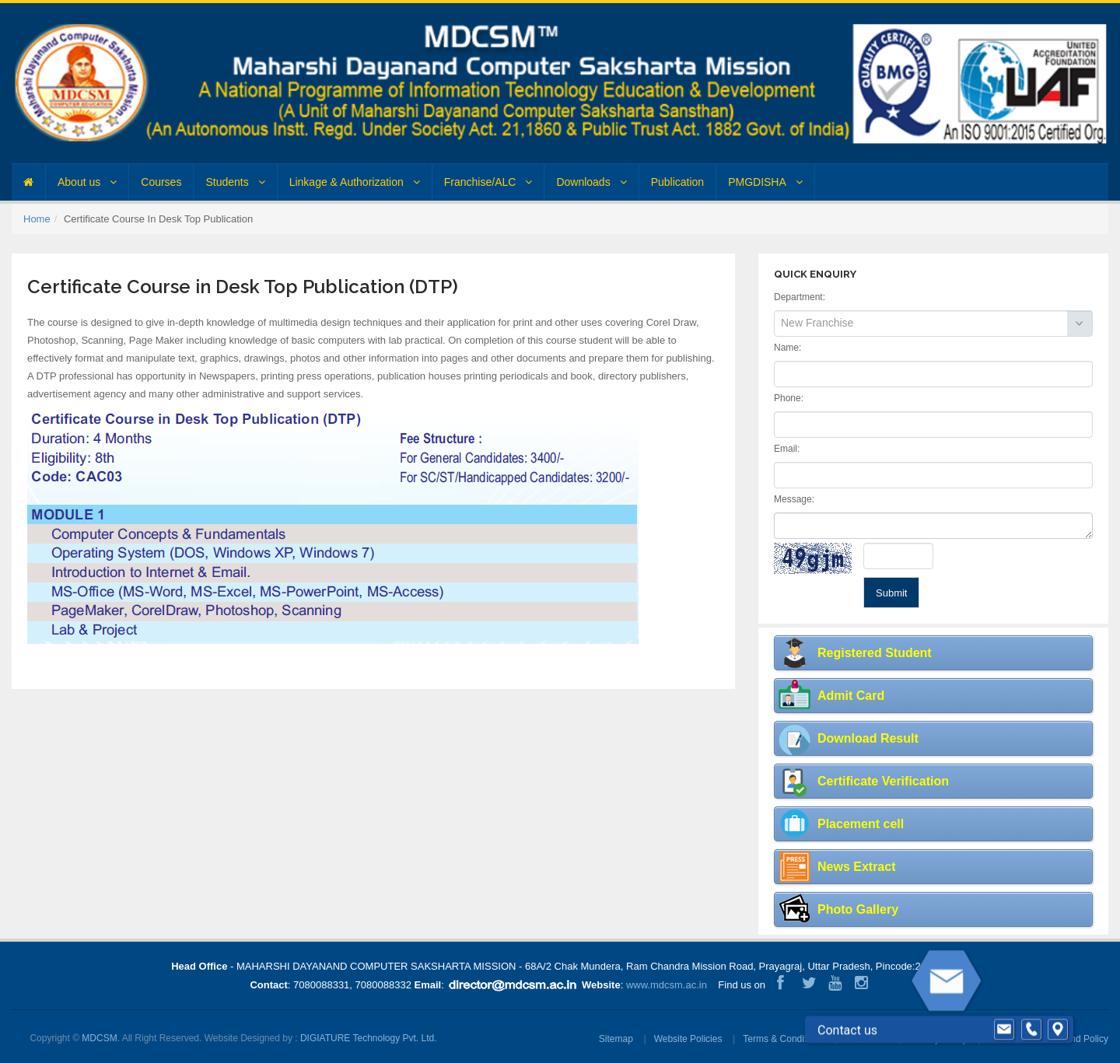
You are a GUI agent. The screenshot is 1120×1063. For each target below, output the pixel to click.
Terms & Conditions (783, 1038)
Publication (678, 182)
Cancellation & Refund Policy (1048, 1038)
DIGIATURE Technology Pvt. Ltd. (368, 1038)
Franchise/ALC (488, 182)
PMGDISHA (765, 182)
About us (87, 182)
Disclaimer (866, 1038)
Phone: (788, 398)
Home (37, 219)
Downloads (591, 182)
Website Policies (688, 1038)
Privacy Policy (938, 1038)
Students (234, 182)
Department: (799, 297)
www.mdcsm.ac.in (666, 985)
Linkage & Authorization (354, 182)
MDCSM (99, 1038)
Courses (161, 182)
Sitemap (616, 1038)
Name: (787, 347)
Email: (787, 448)
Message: (794, 499)
